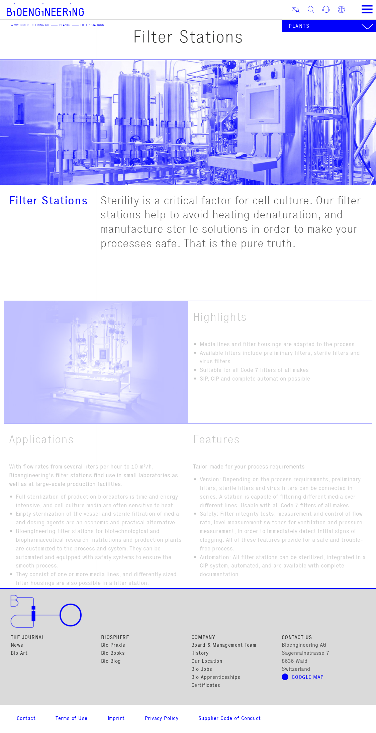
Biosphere (115, 637)
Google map (308, 677)
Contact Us (297, 637)
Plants (64, 25)
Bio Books (113, 653)
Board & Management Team (223, 645)
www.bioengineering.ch (30, 25)
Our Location (206, 661)
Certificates (205, 685)
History (199, 653)
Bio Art (19, 653)
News (17, 645)
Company (203, 637)
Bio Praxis (113, 645)
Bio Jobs (201, 669)
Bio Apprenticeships (216, 677)
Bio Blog (111, 661)
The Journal (27, 637)
